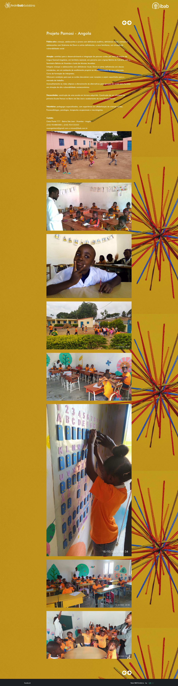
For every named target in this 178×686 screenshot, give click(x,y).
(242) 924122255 (71, 125)
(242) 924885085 (54, 125)
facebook (27, 683)
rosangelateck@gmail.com (57, 128)
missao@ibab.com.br (79, 128)
